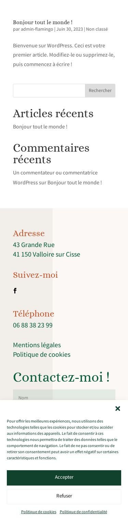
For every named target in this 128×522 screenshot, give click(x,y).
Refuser (64, 496)
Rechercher (100, 91)
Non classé (97, 29)
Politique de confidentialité (83, 512)
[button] (117, 408)
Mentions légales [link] (37, 346)
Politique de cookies (38, 512)
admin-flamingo (37, 29)
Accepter (64, 477)
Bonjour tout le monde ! (42, 22)
